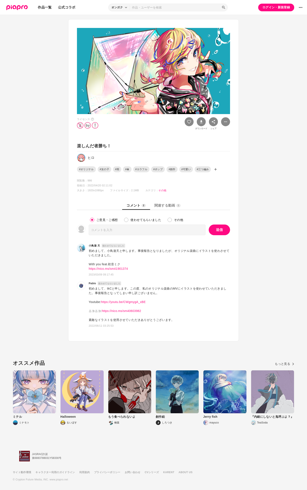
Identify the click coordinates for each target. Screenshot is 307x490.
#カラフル (141, 169)
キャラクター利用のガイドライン (55, 472)
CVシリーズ (152, 472)
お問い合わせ (132, 472)
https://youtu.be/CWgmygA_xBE (123, 302)
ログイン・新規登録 (276, 7)
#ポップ (158, 169)
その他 (162, 190)
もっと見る (284, 363)
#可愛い (186, 169)
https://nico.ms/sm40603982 (121, 311)
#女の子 (104, 169)
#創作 (172, 169)
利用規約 (84, 472)
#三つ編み (203, 169)
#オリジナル (86, 169)
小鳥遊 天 (94, 245)
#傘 (127, 169)
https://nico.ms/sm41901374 (108, 268)
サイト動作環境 (22, 472)
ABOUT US (186, 472)
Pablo (92, 283)
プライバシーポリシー (107, 472)
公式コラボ (66, 7)
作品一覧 (45, 7)
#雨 (117, 169)
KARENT (168, 472)
